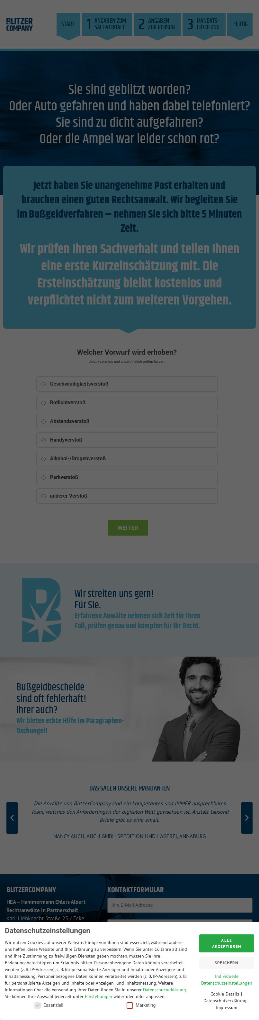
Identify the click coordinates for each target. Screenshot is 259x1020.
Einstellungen (98, 994)
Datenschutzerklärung (164, 988)
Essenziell (48, 1003)
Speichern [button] (226, 961)
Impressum (226, 1006)
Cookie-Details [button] (225, 992)
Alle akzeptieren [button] (226, 941)
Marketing (141, 1003)
